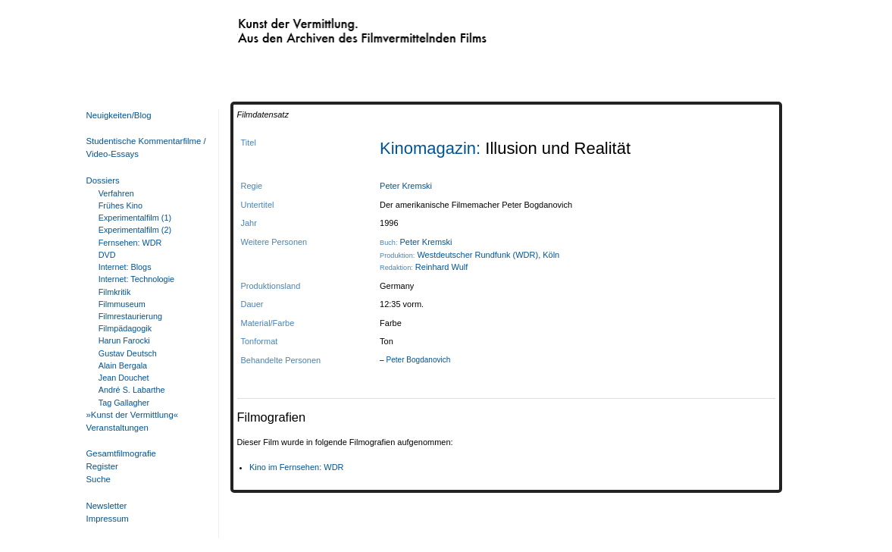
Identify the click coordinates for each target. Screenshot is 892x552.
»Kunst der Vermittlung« (132, 414)
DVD (107, 254)
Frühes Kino (120, 205)
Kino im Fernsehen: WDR (296, 467)
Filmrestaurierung (130, 316)
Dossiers (103, 180)
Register (102, 466)
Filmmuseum (122, 304)
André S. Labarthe (132, 389)
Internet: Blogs (125, 266)
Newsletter (106, 505)
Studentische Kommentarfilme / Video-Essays (143, 147)
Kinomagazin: (432, 148)
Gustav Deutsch (128, 353)
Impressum (107, 518)
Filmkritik (115, 291)
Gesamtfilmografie (121, 453)
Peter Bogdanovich (418, 360)
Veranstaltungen (117, 427)
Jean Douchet (124, 377)
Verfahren (116, 193)
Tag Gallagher (124, 402)
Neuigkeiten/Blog (119, 115)
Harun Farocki (124, 340)
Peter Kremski (406, 185)
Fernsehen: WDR (130, 242)
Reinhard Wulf (441, 266)
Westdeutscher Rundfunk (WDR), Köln (488, 254)
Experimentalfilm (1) (135, 217)
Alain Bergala (123, 365)
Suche (98, 479)
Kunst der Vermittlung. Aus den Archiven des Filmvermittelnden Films (331, 27)
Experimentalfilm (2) (135, 229)
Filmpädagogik (125, 328)
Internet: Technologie (136, 279)
